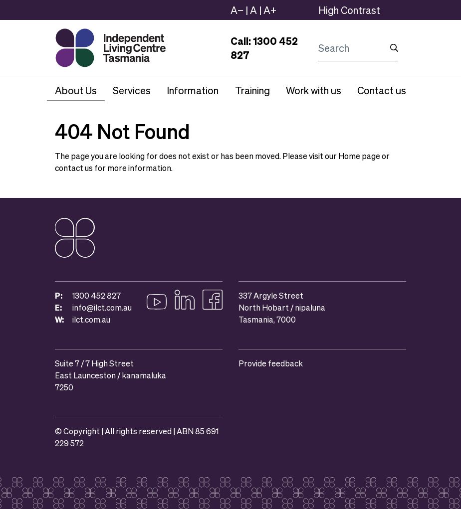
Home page (359, 156)
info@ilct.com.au (102, 307)
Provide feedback (270, 363)
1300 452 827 (96, 295)
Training (252, 90)
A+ (269, 9)
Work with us (313, 90)
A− (236, 9)
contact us (74, 168)
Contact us (381, 90)
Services (132, 90)
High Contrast (349, 9)
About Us (76, 90)
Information (193, 90)
